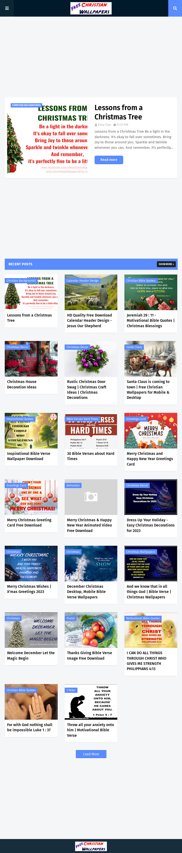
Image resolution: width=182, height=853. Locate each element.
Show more (165, 264)
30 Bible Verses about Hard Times (90, 456)
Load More (91, 754)
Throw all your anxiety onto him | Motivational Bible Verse (90, 730)
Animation (73, 485)
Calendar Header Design (83, 280)
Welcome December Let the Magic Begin (31, 655)
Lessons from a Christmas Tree (119, 112)
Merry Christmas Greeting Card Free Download (29, 522)
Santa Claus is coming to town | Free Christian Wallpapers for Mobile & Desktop (148, 389)
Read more (108, 160)
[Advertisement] (91, 57)
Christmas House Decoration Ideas (21, 384)
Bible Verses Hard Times (82, 419)
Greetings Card (136, 419)
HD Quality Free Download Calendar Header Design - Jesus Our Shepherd (89, 320)
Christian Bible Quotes (21, 690)
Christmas (13, 552)
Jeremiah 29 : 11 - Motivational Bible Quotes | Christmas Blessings (151, 320)
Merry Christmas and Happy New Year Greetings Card (150, 458)
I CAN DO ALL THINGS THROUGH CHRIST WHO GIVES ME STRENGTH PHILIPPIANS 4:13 (146, 661)
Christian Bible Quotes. (141, 280)
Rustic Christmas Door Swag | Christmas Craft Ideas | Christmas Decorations (86, 389)
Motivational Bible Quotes (143, 618)
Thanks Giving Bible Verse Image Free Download (89, 655)
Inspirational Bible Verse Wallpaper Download (28, 456)
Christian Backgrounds (21, 280)
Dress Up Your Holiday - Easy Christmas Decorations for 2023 (151, 525)
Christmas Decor (17, 347)
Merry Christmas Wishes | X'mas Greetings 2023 (29, 589)
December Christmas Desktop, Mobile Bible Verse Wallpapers (86, 591)
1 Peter (71, 690)
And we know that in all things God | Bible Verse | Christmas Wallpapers (149, 591)
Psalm (71, 618)
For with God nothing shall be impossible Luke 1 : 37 (29, 727)
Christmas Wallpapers (140, 552)
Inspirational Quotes (20, 419)
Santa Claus (134, 347)
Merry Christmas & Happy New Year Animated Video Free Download (89, 525)
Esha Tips (104, 124)
